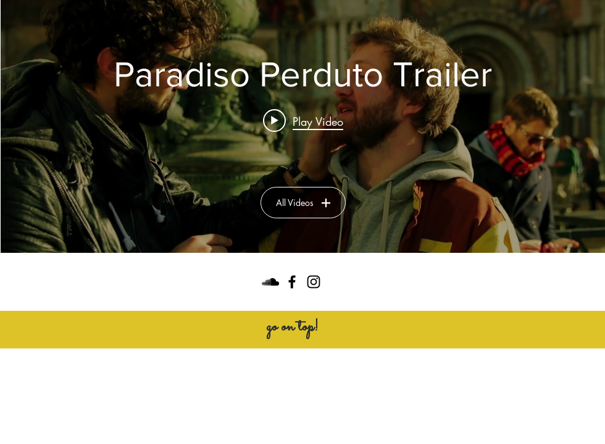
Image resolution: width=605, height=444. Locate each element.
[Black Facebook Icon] (292, 281)
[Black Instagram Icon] (313, 281)
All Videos (303, 202)
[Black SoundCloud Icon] (270, 281)
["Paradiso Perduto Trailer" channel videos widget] (303, 126)
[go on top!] (292, 327)
